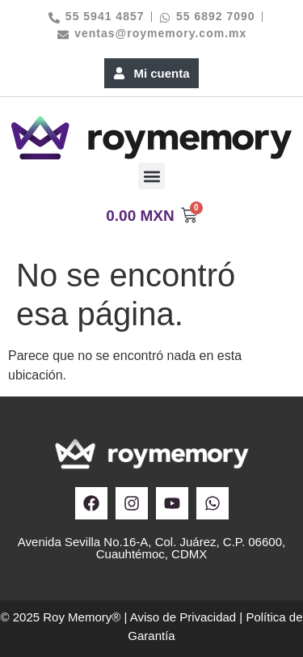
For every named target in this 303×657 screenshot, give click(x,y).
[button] (151, 176)
